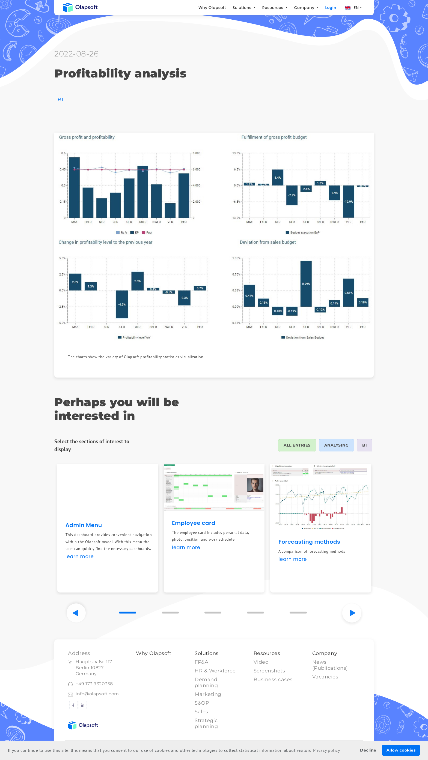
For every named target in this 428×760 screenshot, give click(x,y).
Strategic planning (206, 723)
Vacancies (325, 677)
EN (356, 7)
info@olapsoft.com (97, 693)
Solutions (242, 7)
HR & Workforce (215, 671)
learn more (80, 556)
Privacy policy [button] (326, 750)
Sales (201, 712)
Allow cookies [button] (401, 750)
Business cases (273, 680)
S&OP (202, 703)
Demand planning (206, 683)
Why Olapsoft (212, 7)
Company (305, 7)
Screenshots (269, 671)
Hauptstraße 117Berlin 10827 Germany (94, 667)
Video (261, 662)
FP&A (201, 662)
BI (60, 100)
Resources (273, 7)
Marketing (208, 694)
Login (331, 7)
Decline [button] (368, 750)
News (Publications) (330, 665)
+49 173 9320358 (94, 683)
